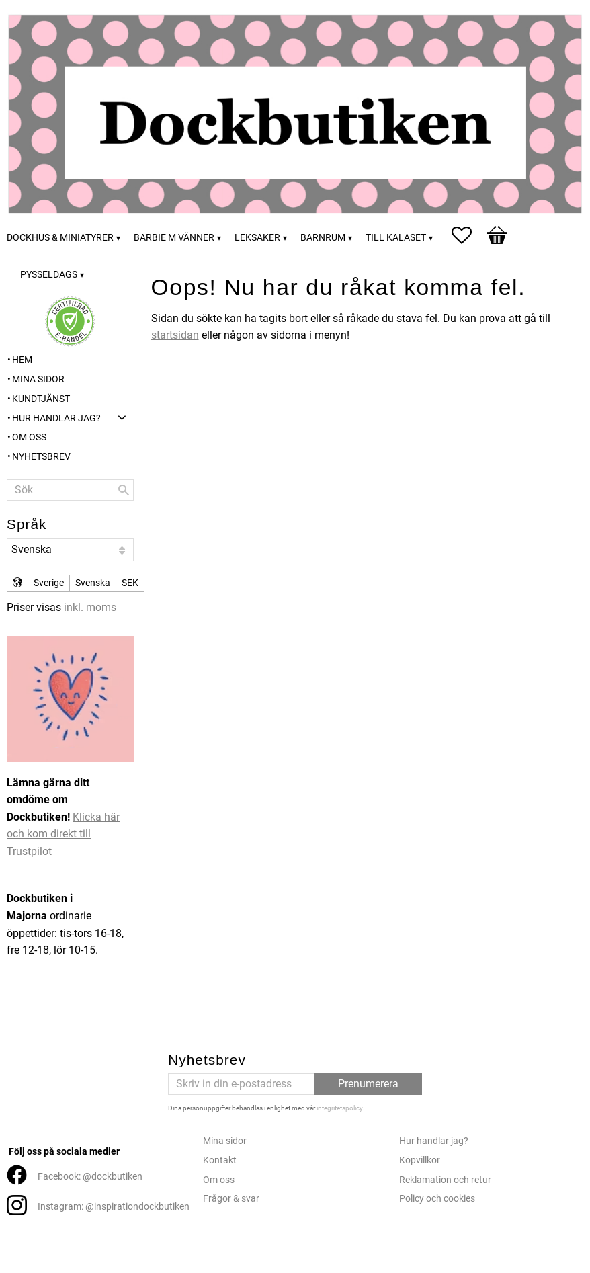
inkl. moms (90, 607)
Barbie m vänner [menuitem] (174, 237)
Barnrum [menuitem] (322, 237)
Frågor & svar (231, 1198)
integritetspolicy (339, 1108)
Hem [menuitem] (22, 360)
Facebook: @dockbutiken (90, 1176)
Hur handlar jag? (433, 1141)
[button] (468, 235)
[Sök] (124, 490)
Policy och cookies (437, 1198)
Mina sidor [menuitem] (38, 379)
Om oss (219, 1180)
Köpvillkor (419, 1160)
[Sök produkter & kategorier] (70, 490)
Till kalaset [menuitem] (396, 237)
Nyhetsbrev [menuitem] (41, 456)
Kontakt (220, 1160)
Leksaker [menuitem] (257, 237)
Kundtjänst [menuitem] (41, 399)
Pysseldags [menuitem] (48, 274)
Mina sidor (225, 1141)
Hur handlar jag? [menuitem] (56, 418)
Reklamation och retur (445, 1180)
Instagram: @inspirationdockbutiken (113, 1207)
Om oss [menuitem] (29, 437)
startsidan (175, 335)
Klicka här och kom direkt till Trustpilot (63, 834)
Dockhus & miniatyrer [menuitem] (60, 237)
